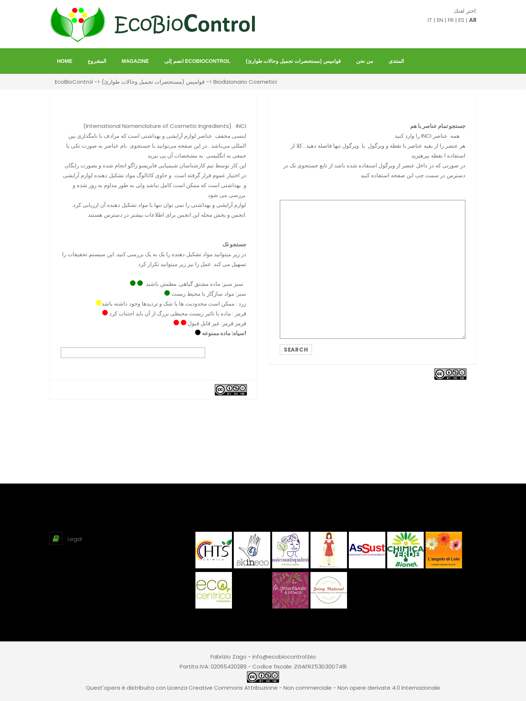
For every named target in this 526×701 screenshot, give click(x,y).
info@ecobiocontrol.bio (284, 656)
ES (461, 20)
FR (451, 20)
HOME (64, 61)
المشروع (97, 61)
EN (440, 20)
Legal (75, 539)
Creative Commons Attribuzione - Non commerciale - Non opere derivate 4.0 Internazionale (314, 687)
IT (430, 20)
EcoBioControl (74, 82)
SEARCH (296, 349)
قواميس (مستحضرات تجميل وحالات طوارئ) (293, 61)
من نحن (364, 61)
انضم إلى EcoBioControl (197, 61)
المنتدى (396, 61)
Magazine (135, 61)
